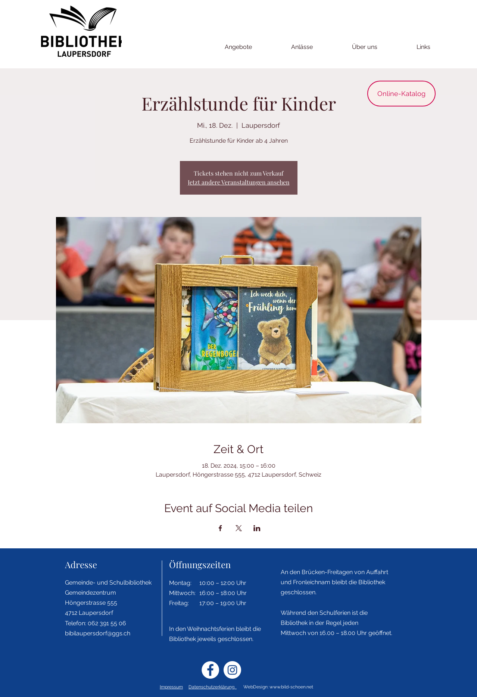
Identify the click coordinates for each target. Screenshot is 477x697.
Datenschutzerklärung (212, 687)
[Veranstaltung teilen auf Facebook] (220, 528)
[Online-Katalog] (401, 93)
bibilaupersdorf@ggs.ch (97, 633)
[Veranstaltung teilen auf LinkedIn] (257, 528)
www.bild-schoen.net (291, 687)
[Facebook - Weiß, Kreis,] (210, 670)
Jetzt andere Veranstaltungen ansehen (239, 182)
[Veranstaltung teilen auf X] (238, 528)
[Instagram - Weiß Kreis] (232, 670)
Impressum (171, 687)
